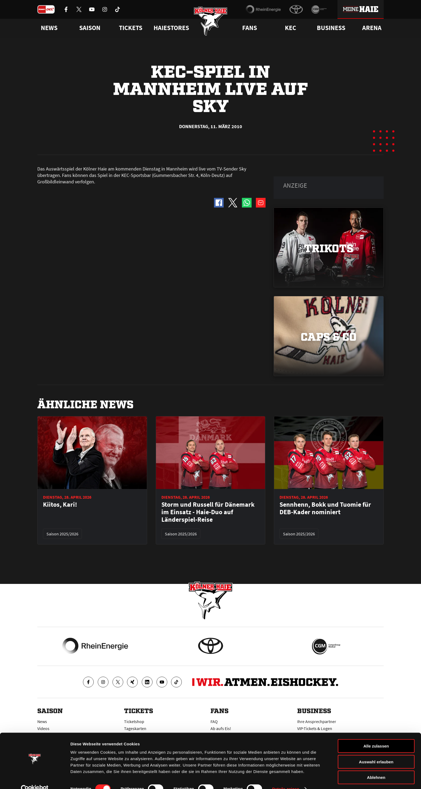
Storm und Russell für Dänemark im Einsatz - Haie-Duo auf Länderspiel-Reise (208, 512)
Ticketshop (134, 721)
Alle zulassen (376, 735)
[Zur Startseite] (210, 22)
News (42, 721)
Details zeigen (285, 778)
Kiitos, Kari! (60, 504)
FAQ (214, 721)
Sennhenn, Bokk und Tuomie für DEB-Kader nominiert (325, 508)
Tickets (130, 28)
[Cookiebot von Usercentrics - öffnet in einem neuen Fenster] (34, 779)
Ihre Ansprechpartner (316, 721)
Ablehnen (376, 767)
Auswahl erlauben (376, 751)
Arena (372, 28)
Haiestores (171, 28)
